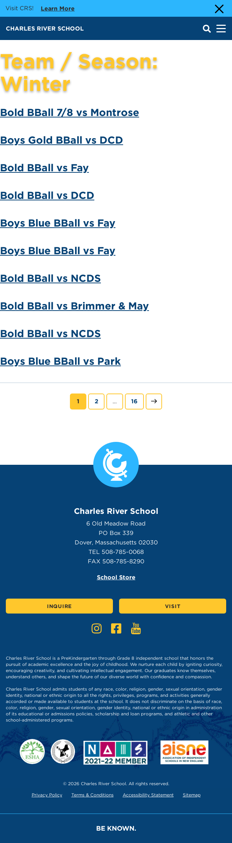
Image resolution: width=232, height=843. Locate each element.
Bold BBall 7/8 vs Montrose (69, 112)
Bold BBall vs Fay (44, 167)
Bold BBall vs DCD (47, 195)
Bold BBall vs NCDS (50, 278)
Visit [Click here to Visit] (173, 606)
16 (137, 401)
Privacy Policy (47, 795)
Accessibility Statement (148, 795)
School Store (116, 577)
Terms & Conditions (92, 795)
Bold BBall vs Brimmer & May (74, 306)
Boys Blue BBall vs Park (60, 361)
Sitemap (192, 795)
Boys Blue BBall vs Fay (57, 223)
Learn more (58, 8)
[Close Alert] (219, 8)
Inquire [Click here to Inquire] (59, 606)
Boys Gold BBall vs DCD (61, 140)
